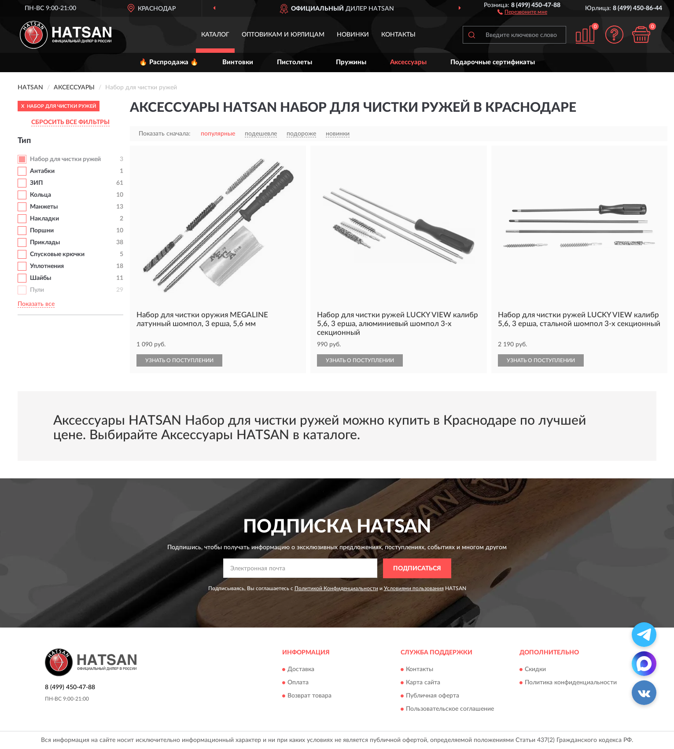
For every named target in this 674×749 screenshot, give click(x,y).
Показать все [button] (36, 304)
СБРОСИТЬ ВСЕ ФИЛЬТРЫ (70, 122)
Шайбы (40, 278)
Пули (37, 290)
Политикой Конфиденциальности (336, 588)
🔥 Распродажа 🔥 (169, 62)
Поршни (42, 231)
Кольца (40, 195)
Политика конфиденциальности (571, 683)
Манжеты (44, 207)
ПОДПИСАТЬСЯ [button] (417, 568)
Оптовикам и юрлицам (283, 35)
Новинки (353, 35)
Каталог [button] (215, 35)
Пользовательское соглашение (450, 709)
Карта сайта (423, 683)
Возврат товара (309, 696)
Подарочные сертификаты (492, 62)
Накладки (44, 219)
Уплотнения (47, 266)
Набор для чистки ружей (65, 159)
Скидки (535, 670)
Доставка (300, 670)
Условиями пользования (414, 588)
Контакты (398, 35)
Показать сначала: (165, 134)
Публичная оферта (432, 696)
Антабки (42, 171)
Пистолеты (294, 62)
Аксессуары (408, 62)
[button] (522, 11)
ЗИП (36, 183)
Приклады (45, 242)
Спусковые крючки (57, 254)
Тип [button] (24, 141)
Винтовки (237, 62)
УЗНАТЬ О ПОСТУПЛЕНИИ (179, 360)
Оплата (298, 683)
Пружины (351, 62)
